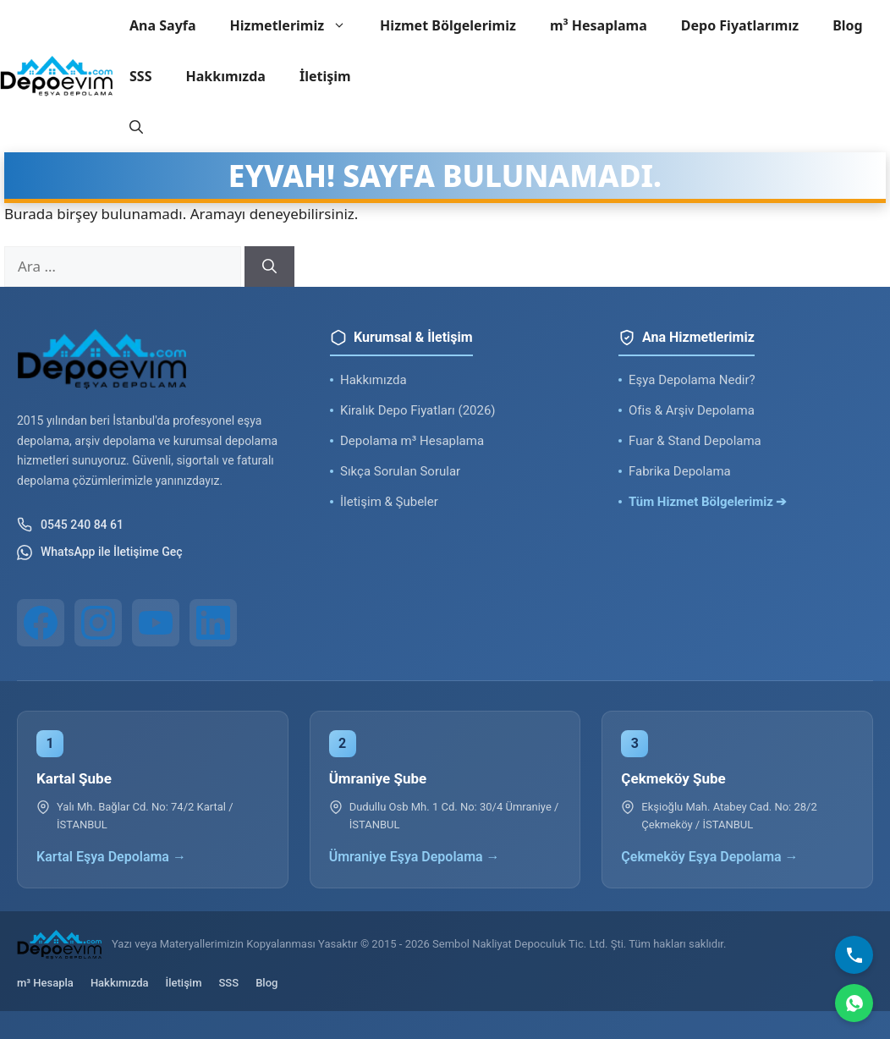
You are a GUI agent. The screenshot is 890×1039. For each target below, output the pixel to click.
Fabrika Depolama (680, 471)
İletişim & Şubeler (389, 501)
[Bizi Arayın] (854, 955)
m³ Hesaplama (598, 25)
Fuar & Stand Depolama (695, 440)
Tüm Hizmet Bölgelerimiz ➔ (708, 501)
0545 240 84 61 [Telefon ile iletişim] (70, 524)
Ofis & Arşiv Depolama (692, 410)
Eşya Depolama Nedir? (692, 380)
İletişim (325, 76)
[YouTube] (155, 622)
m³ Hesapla (45, 982)
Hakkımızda (225, 76)
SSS (140, 76)
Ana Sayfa (162, 25)
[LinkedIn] (213, 622)
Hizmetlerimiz (297, 25)
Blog (847, 25)
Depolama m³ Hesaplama (412, 440)
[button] (136, 127)
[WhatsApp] (854, 1003)
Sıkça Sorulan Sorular (400, 471)
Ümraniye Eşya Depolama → (414, 857)
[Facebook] (40, 622)
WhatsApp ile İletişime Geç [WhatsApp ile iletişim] (100, 552)
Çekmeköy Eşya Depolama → (709, 857)
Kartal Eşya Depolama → (111, 857)
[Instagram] (98, 622)
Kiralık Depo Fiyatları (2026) (418, 410)
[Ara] (269, 266)
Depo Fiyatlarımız (740, 25)
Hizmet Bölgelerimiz (448, 25)
